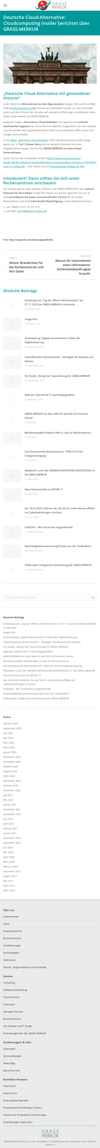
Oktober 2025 (10, 723)
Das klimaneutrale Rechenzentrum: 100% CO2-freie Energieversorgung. (54, 453)
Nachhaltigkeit (11, 952)
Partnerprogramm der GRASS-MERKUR (24, 1033)
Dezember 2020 (12, 838)
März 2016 (9, 890)
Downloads (9, 1048)
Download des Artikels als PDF (67, 166)
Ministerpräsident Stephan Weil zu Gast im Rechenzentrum (58, 432)
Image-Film (31, 319)
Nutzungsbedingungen (16, 1100)
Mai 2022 (8, 799)
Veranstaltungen (12, 1056)
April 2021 (8, 823)
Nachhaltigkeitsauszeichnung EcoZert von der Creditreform (58, 546)
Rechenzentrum (12, 938)
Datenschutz (10, 1093)
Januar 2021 (9, 833)
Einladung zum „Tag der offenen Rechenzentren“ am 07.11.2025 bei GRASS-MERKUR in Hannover (54, 302)
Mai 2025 (8, 737)
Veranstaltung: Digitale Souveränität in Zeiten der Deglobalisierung (52, 340)
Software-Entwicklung (15, 989)
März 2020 (9, 861)
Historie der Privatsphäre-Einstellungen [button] (25, 1114)
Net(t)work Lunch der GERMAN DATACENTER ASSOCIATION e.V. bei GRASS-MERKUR (60, 472)
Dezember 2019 (12, 871)
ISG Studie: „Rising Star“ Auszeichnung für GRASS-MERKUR (57, 376)
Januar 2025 (9, 752)
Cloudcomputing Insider (23, 108)
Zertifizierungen (12, 945)
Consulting (9, 982)
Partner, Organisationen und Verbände (24, 967)
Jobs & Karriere (11, 1070)
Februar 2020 (10, 866)
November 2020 (12, 842)
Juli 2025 (8, 733)
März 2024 (9, 776)
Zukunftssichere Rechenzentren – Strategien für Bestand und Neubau (59, 359)
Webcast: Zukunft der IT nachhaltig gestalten (50, 394)
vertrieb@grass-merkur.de (32, 211)
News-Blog (9, 1063)
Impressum (9, 1085)
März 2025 (9, 747)
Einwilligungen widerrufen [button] (18, 1122)
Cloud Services (11, 997)
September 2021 (12, 814)
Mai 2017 (8, 880)
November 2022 (12, 790)
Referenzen (9, 960)
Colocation (9, 1004)
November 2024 (12, 761)
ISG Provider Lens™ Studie (17, 1026)
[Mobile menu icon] (5, 5)
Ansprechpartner (12, 931)
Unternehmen (11, 916)
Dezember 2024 (12, 756)
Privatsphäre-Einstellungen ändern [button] (22, 1107)
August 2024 (10, 771)
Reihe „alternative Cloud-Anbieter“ (30, 140)
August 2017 (10, 876)
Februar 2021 (10, 828)
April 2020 (8, 857)
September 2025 (12, 728)
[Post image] (12, 305)
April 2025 (8, 742)
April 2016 (8, 885)
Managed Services (13, 1011)
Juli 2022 (8, 795)
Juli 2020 (8, 847)
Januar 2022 (9, 804)
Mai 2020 (8, 852)
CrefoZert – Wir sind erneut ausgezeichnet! (49, 527)
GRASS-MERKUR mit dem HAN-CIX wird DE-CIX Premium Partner (56, 415)
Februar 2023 (10, 785)
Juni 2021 (8, 818)
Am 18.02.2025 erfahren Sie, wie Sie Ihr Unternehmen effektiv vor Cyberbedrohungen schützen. (60, 510)
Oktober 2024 (10, 766)
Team (6, 923)
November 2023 (12, 780)
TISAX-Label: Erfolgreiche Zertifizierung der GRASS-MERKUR (58, 565)
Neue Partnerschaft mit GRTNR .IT (44, 489)
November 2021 (12, 809)
